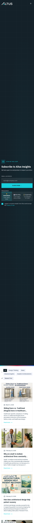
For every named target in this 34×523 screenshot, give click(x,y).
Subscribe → (17, 185)
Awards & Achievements (24, 374)
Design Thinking (13, 370)
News (22, 370)
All (5, 370)
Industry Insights (9, 374)
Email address (6, 176)
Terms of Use (11, 205)
